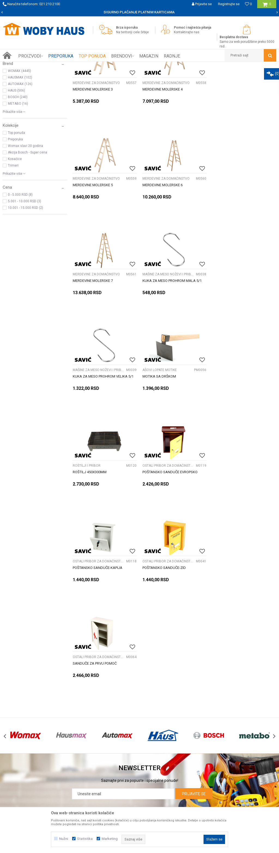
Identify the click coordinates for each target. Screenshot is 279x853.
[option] (139, 12)
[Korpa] (267, 6)
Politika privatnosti (221, 718)
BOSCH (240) (18, 159)
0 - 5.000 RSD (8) (20, 256)
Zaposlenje (28, 730)
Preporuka (15, 201)
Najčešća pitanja (126, 736)
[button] (250, 55)
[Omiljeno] (248, 4)
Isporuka (119, 718)
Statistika (85, 839)
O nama (26, 712)
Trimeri (13, 227)
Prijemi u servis (32, 724)
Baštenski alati (16, 89)
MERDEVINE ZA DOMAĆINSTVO (96, 144)
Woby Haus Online (16, 66)
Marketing (110, 839)
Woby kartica (30, 718)
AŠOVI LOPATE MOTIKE (159, 336)
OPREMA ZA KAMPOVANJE (25, 102)
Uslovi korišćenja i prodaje (227, 712)
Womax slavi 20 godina (25, 207)
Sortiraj (209, 76)
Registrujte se (228, 4)
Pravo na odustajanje (223, 730)
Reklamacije (215, 724)
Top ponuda (16, 194)
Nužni (63, 839)
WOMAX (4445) (19, 132)
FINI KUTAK (14, 95)
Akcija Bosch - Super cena (27, 214)
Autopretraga (186, 76)
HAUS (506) (16, 152)
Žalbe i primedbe (219, 742)
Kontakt (26, 736)
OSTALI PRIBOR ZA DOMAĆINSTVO (99, 431)
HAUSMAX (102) (20, 139)
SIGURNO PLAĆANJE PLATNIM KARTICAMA (139, 12)
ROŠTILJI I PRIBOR (226, 336)
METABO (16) (18, 165)
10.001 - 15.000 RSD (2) (25, 269)
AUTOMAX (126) (20, 145)
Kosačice (15, 220)
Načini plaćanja (125, 724)
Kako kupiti (121, 712)
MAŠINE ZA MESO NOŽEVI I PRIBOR (238, 240)
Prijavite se (194, 664)
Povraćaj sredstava (221, 736)
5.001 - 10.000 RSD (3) (24, 263)
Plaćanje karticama (128, 730)
